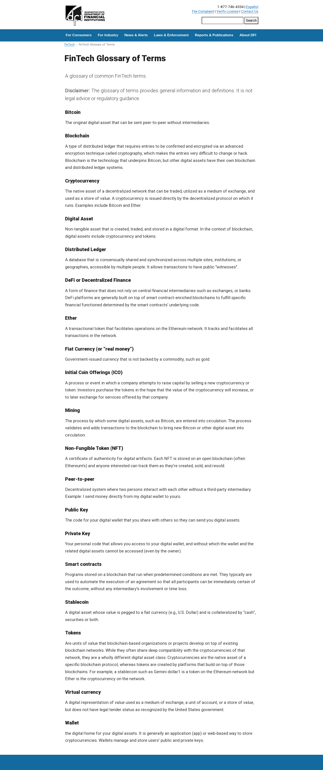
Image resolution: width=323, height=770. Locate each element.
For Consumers (79, 35)
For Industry (108, 35)
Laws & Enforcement (171, 35)
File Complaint (203, 11)
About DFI (248, 35)
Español (252, 7)
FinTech (69, 44)
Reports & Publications (214, 35)
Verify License (228, 11)
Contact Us (249, 11)
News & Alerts (136, 35)
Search (251, 20)
